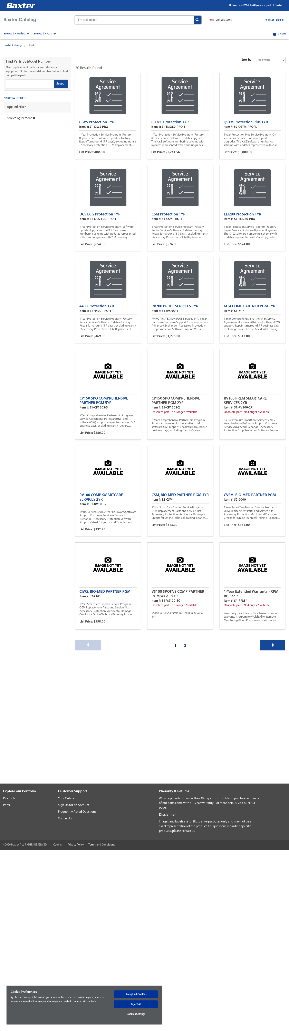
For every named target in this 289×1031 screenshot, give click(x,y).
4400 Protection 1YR (96, 306)
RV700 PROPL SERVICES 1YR (175, 306)
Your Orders (66, 798)
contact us (188, 831)
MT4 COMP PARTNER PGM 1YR (249, 306)
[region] (84, 1005)
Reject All (136, 1004)
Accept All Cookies (135, 994)
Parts (6, 805)
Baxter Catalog (13, 45)
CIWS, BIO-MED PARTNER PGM (105, 592)
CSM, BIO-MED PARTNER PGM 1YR (180, 495)
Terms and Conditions (101, 844)
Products (9, 798)
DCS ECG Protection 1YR (100, 214)
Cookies (58, 844)
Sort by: (246, 60)
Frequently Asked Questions (77, 812)
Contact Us (65, 818)
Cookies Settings (136, 1014)
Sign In (279, 20)
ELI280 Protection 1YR (242, 214)
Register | (270, 20)
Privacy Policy (76, 844)
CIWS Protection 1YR (96, 122)
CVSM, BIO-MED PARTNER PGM (250, 495)
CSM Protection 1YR (168, 214)
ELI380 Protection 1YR (170, 122)
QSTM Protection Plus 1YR (246, 122)
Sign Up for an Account (73, 805)
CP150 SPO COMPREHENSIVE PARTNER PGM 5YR (103, 401)
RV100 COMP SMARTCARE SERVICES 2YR (101, 497)
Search (61, 83)
